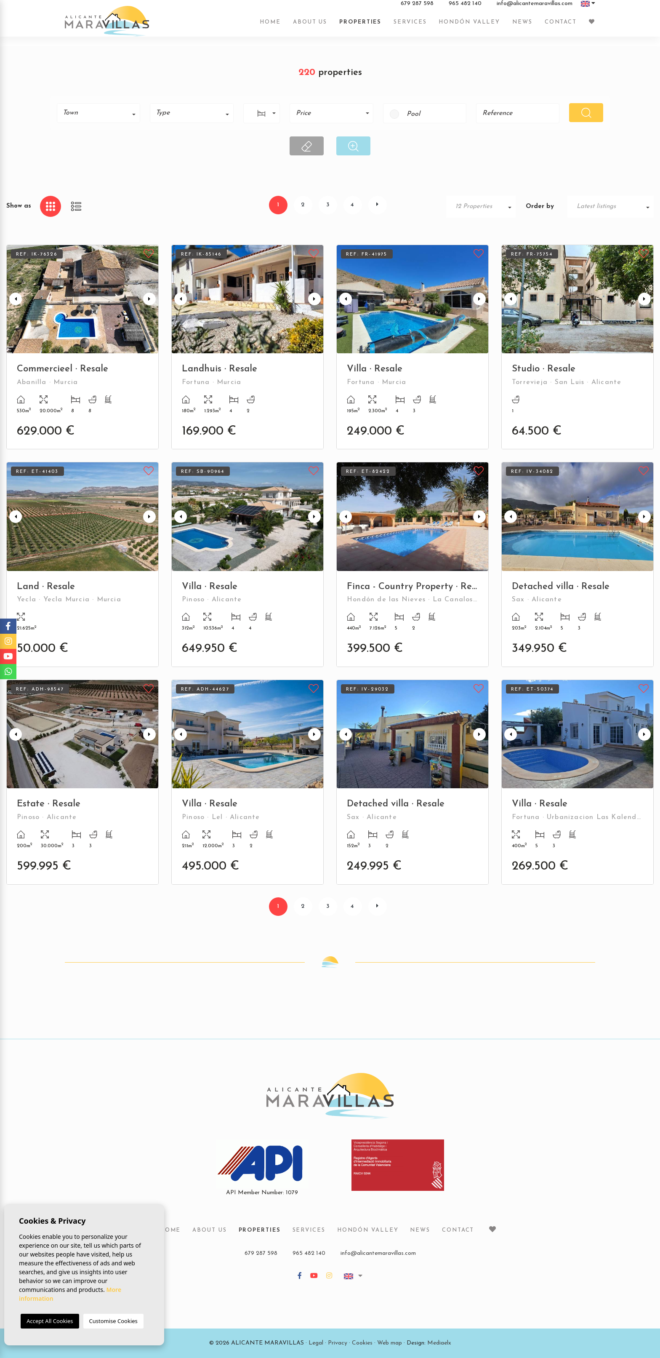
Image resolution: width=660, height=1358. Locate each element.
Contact (561, 26)
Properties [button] (360, 26)
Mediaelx (439, 1343)
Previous (15, 299)
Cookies (362, 1343)
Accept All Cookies (50, 1321)
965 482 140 (465, 8)
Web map (389, 1343)
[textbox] (101, 112)
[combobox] (98, 113)
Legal (316, 1343)
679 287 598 (417, 8)
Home (270, 26)
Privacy (337, 1343)
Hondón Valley (469, 26)
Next (150, 299)
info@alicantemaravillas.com (534, 8)
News (522, 26)
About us (310, 26)
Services (410, 26)
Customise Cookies (113, 1321)
